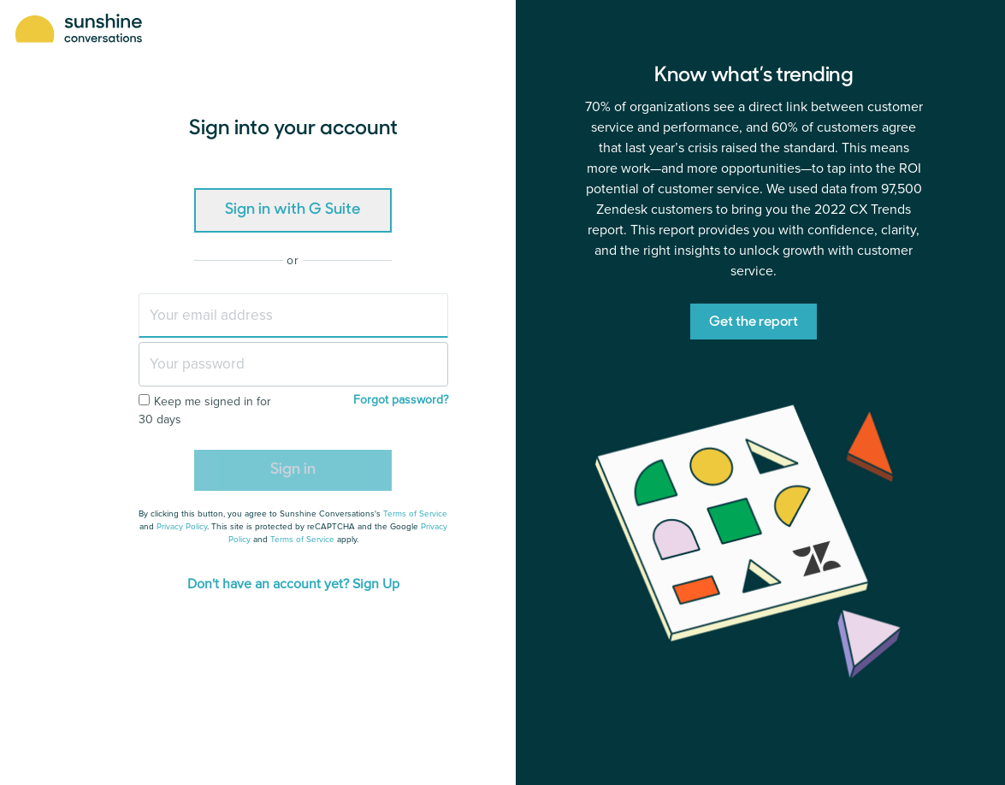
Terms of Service (415, 514)
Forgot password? (400, 399)
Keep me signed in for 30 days (205, 410)
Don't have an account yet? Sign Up (293, 584)
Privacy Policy (182, 527)
